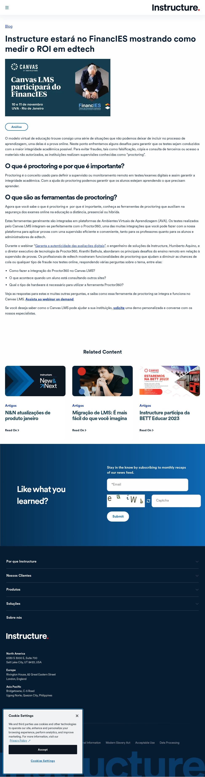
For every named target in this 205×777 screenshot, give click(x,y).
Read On (11, 430)
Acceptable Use (145, 742)
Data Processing (169, 742)
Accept (43, 749)
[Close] (77, 715)
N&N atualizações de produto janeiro (27, 415)
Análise (16, 127)
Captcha (162, 500)
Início (27, 636)
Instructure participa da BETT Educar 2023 (164, 415)
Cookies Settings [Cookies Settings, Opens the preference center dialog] (43, 760)
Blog (8, 26)
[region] (42, 741)
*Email (116, 484)
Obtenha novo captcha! (148, 501)
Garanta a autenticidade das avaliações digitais (70, 246)
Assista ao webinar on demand (49, 299)
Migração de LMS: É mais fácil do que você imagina (99, 415)
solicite (119, 308)
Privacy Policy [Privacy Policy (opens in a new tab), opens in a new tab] (18, 740)
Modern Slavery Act (118, 742)
